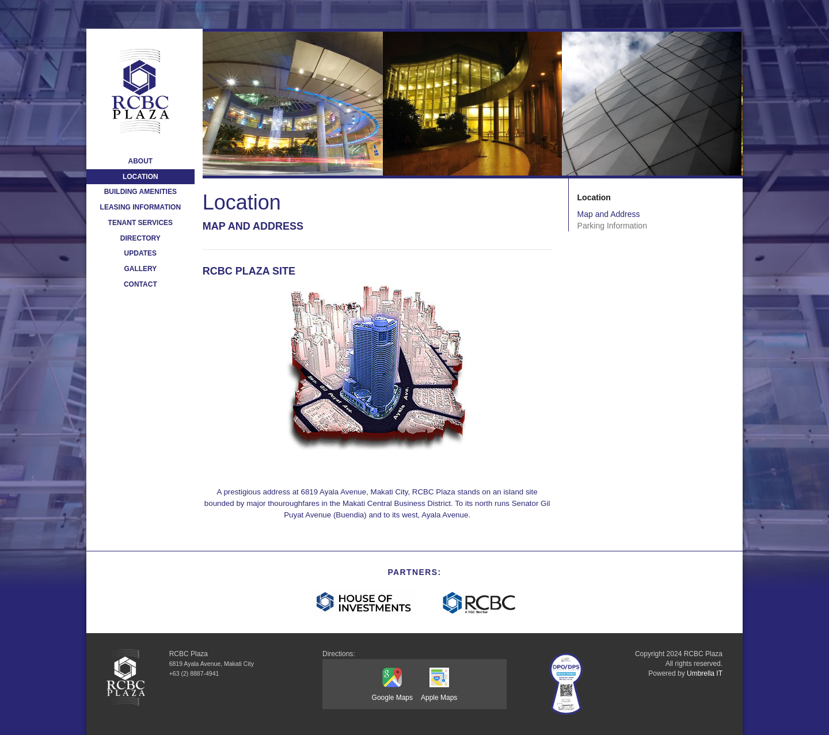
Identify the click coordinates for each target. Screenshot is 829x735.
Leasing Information (140, 207)
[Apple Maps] (439, 679)
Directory (140, 238)
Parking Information (612, 225)
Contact (140, 284)
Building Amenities (140, 192)
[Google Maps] (392, 679)
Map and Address (608, 214)
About (140, 161)
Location (140, 177)
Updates (140, 253)
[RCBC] (479, 603)
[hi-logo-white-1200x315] (364, 603)
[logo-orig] (140, 91)
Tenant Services (140, 223)
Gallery (140, 269)
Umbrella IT (704, 673)
